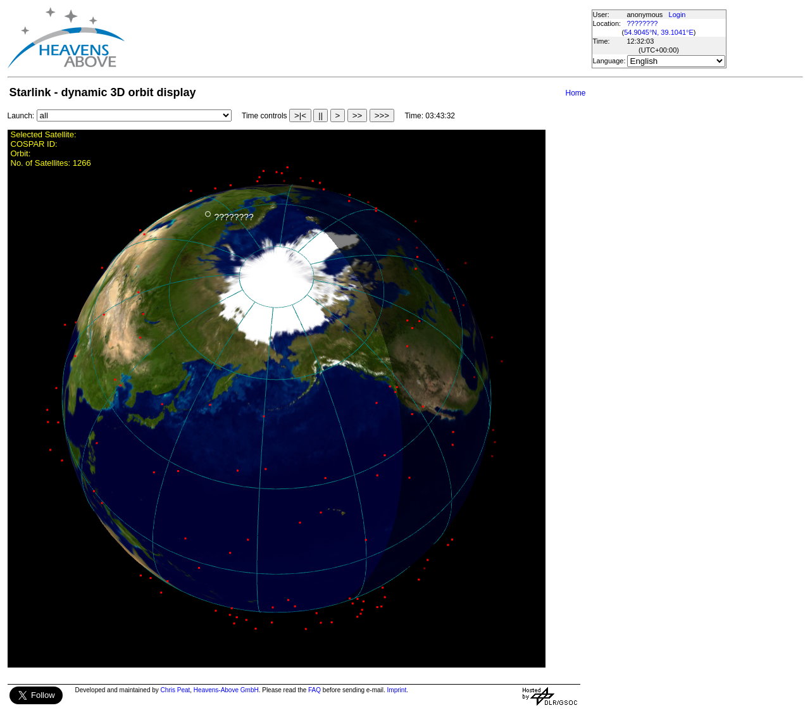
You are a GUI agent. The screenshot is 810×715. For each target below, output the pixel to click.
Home (575, 93)
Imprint (397, 690)
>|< (300, 115)
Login (677, 14)
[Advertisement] (357, 37)
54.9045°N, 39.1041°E (659, 32)
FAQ (314, 690)
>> (357, 115)
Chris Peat (175, 690)
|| (320, 115)
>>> (382, 115)
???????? (642, 23)
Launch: (21, 115)
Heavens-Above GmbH (226, 690)
